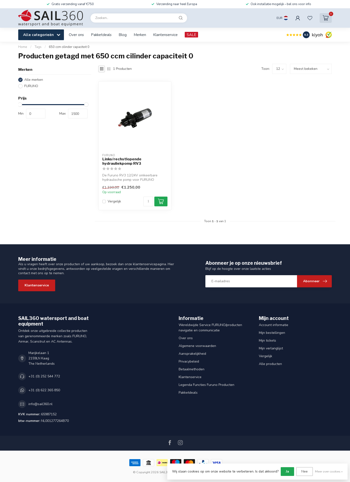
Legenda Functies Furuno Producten (206, 384)
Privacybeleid (189, 361)
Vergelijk (114, 201)
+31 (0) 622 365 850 (44, 390)
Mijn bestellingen (272, 332)
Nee (304, 471)
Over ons (76, 34)
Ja (287, 471)
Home (22, 47)
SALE (191, 34)
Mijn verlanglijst (271, 348)
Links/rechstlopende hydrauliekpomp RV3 (121, 161)
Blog (123, 34)
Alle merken (33, 80)
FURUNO (31, 86)
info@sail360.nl (40, 404)
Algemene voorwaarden (197, 346)
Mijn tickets (267, 340)
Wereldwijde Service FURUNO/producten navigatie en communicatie (210, 328)
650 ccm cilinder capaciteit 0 (69, 47)
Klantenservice (165, 34)
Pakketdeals (101, 34)
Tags (38, 47)
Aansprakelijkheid (192, 353)
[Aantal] (148, 201)
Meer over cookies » (329, 471)
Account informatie (273, 325)
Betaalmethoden (191, 369)
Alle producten (270, 364)
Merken (140, 34)
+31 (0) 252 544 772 (44, 376)
